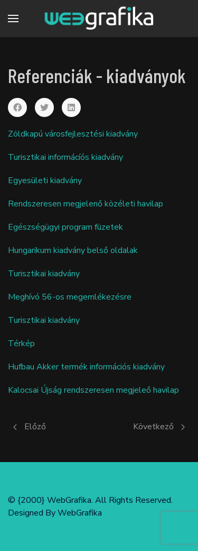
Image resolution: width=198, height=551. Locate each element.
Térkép (21, 343)
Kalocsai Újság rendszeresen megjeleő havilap (93, 390)
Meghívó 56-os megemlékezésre (69, 297)
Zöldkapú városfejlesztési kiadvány (73, 134)
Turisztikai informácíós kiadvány (65, 157)
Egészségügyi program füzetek (65, 227)
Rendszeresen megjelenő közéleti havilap (85, 204)
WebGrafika (80, 513)
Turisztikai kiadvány (44, 273)
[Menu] (13, 18)
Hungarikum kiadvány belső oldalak (73, 250)
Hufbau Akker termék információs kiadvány (86, 367)
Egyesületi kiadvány (45, 180)
